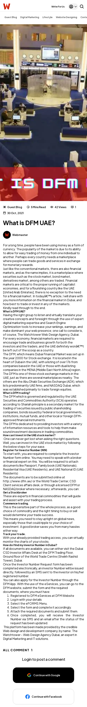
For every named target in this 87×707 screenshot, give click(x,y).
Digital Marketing (29, 17)
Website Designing (66, 17)
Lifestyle (47, 17)
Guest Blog (10, 17)
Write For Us (58, 6)
